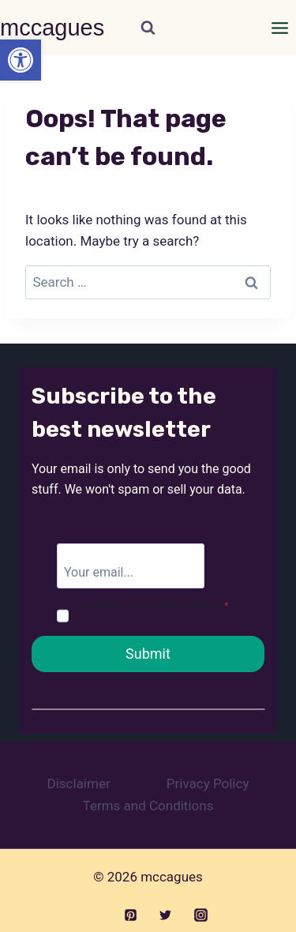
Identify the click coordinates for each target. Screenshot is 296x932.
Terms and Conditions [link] (148, 806)
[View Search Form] (148, 28)
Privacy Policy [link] (208, 783)
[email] (130, 565)
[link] (20, 60)
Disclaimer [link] (79, 783)
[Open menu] (279, 27)
